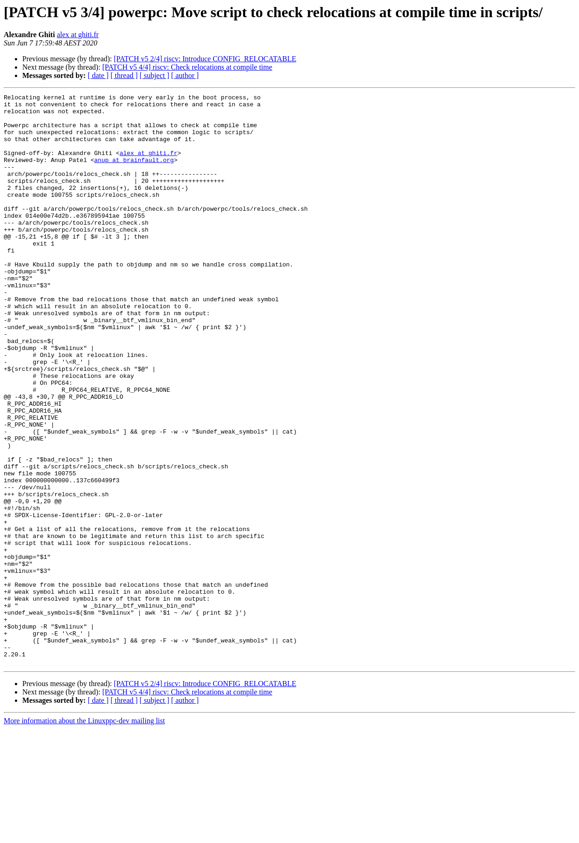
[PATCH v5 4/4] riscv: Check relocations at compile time (187, 67)
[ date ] (98, 75)
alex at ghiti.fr (77, 35)
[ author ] (185, 75)
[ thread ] (124, 75)
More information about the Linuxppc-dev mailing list (84, 835)
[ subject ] (154, 75)
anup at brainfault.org (134, 173)
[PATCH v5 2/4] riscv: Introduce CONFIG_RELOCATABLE (205, 59)
